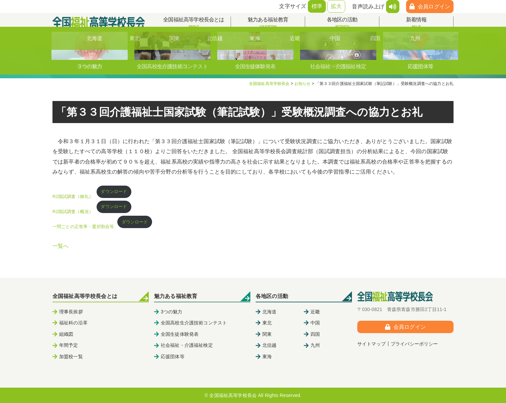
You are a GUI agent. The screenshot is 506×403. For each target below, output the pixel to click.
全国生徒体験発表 (180, 334)
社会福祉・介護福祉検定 (187, 345)
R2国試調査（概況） (72, 211)
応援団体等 (172, 356)
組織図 (66, 334)
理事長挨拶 (71, 311)
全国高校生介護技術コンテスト (194, 322)
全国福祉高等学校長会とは (194, 23)
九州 (315, 345)
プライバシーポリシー (414, 343)
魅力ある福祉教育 (268, 23)
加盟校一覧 (71, 356)
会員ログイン (434, 6)
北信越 (269, 345)
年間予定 (68, 345)
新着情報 (416, 23)
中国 (315, 322)
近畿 (315, 311)
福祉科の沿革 (73, 322)
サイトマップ (371, 343)
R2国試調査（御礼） (72, 196)
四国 (315, 334)
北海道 (269, 311)
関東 (267, 334)
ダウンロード (114, 191)
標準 (316, 6)
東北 (267, 322)
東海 (267, 356)
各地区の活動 (342, 23)
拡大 (336, 6)
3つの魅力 (171, 311)
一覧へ (60, 246)
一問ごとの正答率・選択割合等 (83, 226)
